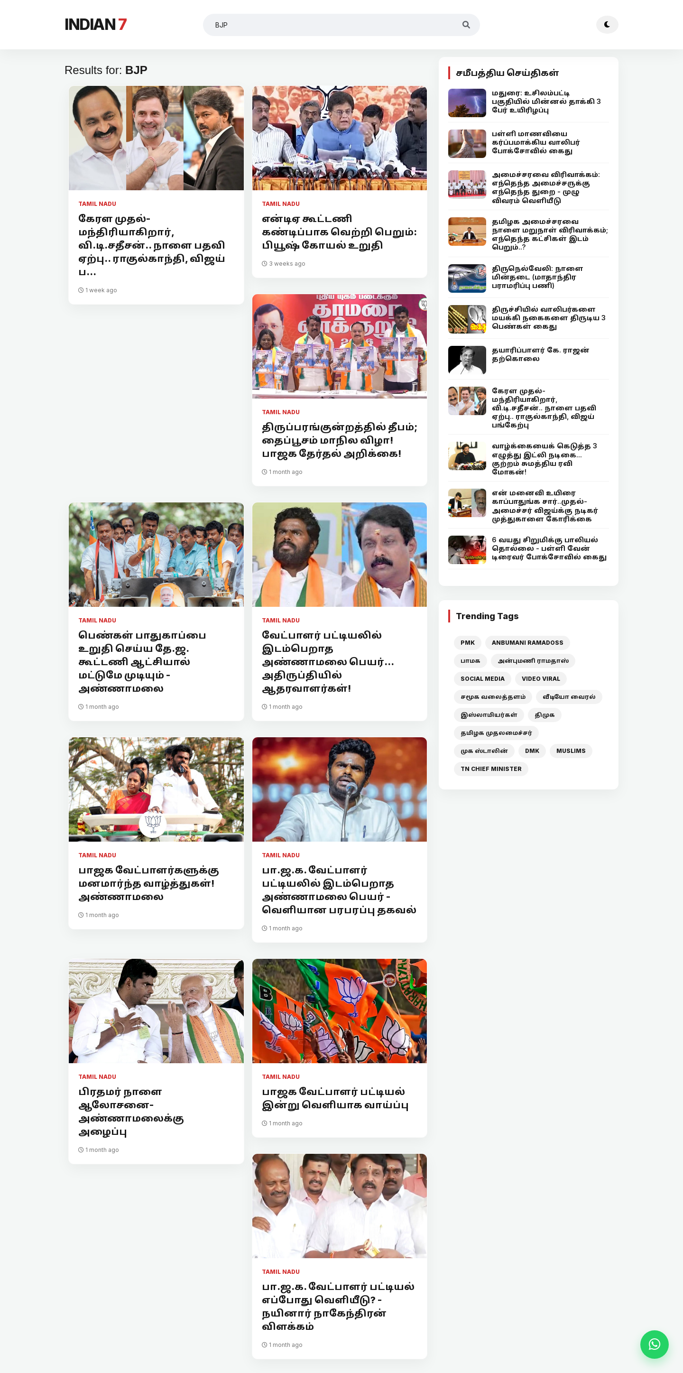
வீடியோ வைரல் (569, 696)
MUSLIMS (571, 750)
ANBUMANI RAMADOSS (527, 642)
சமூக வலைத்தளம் (493, 696)
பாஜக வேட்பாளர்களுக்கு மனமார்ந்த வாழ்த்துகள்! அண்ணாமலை (148, 883)
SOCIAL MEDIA (483, 678)
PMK (468, 642)
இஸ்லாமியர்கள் (489, 714)
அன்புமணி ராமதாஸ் (533, 660)
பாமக (470, 660)
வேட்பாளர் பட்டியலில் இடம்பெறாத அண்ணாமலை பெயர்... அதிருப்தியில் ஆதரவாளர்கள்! (328, 662)
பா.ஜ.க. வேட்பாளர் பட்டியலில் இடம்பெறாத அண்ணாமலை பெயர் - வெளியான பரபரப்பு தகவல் (339, 890)
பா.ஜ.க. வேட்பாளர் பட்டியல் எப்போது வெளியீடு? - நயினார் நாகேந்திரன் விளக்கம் (338, 1306)
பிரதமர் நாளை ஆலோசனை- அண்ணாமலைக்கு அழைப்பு (131, 1111)
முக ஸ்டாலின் (484, 750)
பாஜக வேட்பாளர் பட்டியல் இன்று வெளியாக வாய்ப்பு (335, 1098)
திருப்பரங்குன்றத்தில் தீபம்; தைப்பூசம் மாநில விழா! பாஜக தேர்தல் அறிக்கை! (339, 440)
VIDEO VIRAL (541, 678)
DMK (532, 750)
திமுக (545, 714)
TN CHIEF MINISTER (491, 768)
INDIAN (95, 24)
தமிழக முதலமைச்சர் (496, 732)
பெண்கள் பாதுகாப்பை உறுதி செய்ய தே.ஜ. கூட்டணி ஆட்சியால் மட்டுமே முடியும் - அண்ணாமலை (142, 662)
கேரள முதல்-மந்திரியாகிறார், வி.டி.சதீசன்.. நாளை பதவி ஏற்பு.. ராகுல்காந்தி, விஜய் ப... (151, 245)
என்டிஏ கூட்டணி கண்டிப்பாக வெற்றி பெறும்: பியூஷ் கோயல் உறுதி (339, 232)
